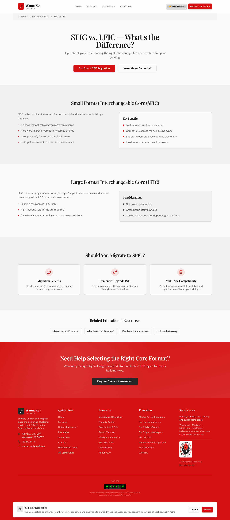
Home (79, 6)
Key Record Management (135, 331)
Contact (62, 442)
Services (92, 6)
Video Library (105, 447)
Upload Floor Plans (67, 447)
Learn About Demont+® (137, 68)
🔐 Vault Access (176, 6)
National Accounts (67, 427)
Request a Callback (200, 6)
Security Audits (106, 422)
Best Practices (146, 447)
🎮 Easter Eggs (66, 452)
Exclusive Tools (106, 442)
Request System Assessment (115, 381)
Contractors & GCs (108, 427)
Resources (109, 6)
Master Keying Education (66, 331)
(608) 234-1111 (27, 441)
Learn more (169, 513)
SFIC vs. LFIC (145, 437)
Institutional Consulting (110, 416)
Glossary (143, 452)
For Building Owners (149, 427)
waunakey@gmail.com (31, 446)
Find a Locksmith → (188, 465)
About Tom (126, 6)
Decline (194, 510)
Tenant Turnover (107, 432)
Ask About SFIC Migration (94, 68)
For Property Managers (151, 432)
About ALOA (105, 452)
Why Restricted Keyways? (100, 331)
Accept (207, 510)
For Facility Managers (150, 422)
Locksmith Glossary (167, 331)
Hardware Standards (109, 437)
